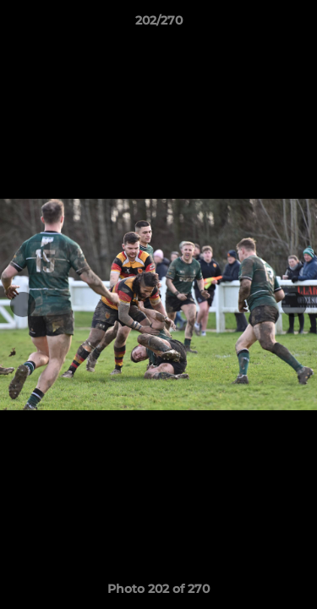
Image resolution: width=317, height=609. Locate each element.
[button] (297, 24)
